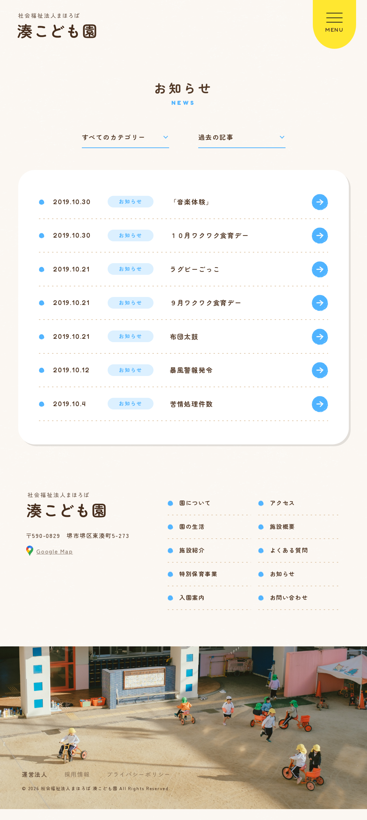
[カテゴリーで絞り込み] (125, 137)
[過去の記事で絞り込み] (242, 137)
